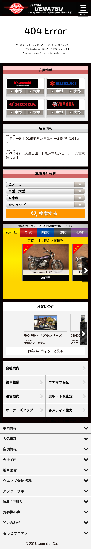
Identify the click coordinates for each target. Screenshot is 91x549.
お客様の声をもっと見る (45, 351)
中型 (18, 91)
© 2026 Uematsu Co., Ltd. (45, 543)
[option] (46, 262)
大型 (37, 91)
